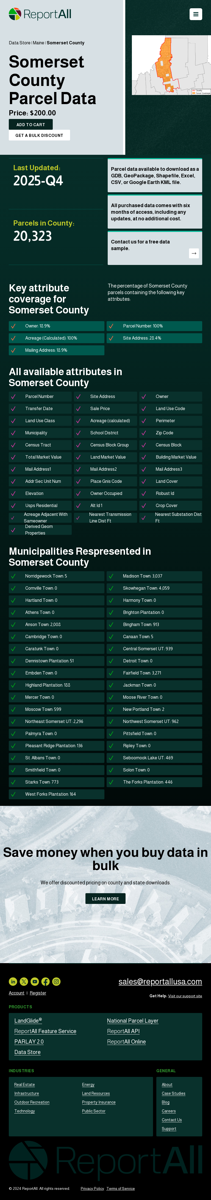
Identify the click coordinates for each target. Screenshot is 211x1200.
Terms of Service (120, 1188)
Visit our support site (185, 996)
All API (123, 1031)
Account (16, 993)
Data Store (19, 42)
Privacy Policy (92, 1188)
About (167, 1084)
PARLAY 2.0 (29, 1042)
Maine (38, 42)
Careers (168, 1111)
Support (169, 1128)
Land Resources (96, 1093)
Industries (21, 1071)
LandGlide (28, 1021)
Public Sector (93, 1111)
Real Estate (24, 1084)
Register (38, 993)
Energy (88, 1084)
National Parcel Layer (133, 1021)
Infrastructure (25, 1093)
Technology (24, 1111)
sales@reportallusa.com (159, 981)
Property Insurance (98, 1102)
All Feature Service (45, 1031)
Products (20, 1007)
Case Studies (173, 1093)
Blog (166, 1102)
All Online (126, 1042)
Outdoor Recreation (31, 1102)
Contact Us (171, 1120)
